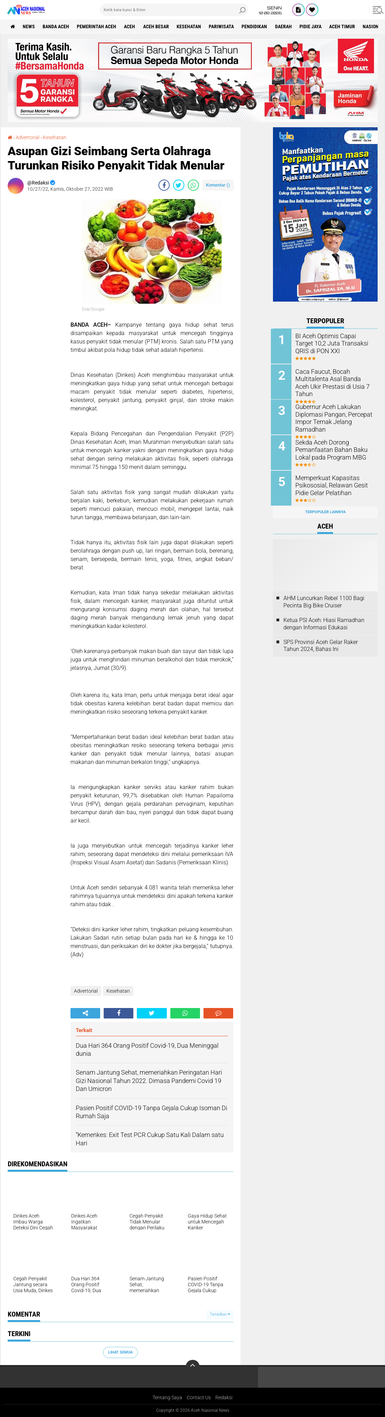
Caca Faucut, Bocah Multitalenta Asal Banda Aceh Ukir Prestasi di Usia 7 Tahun (333, 378)
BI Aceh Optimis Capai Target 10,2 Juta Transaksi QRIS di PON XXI (333, 343)
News (29, 26)
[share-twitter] (178, 184)
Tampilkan (220, 1314)
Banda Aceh (56, 26)
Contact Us (199, 1397)
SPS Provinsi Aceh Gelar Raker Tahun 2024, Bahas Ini (320, 644)
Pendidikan (256, 26)
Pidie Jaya (313, 26)
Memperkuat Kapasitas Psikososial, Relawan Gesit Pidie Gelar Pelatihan (330, 483)
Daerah (285, 26)
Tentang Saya (167, 1397)
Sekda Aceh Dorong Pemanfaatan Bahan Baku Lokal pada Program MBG (329, 448)
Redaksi (223, 1397)
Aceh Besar (157, 26)
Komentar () (218, 184)
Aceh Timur (345, 26)
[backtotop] (193, 1366)
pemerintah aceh (97, 26)
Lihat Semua (120, 1352)
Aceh (130, 26)
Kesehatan (190, 26)
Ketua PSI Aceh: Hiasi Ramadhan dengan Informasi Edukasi (323, 622)
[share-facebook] (164, 184)
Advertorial (27, 137)
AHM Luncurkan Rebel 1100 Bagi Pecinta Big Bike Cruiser (323, 600)
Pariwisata (223, 26)
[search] (174, 9)
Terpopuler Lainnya (325, 510)
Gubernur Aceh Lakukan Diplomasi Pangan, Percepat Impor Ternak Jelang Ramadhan (332, 417)
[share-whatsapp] (193, 184)
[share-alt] (85, 1013)
